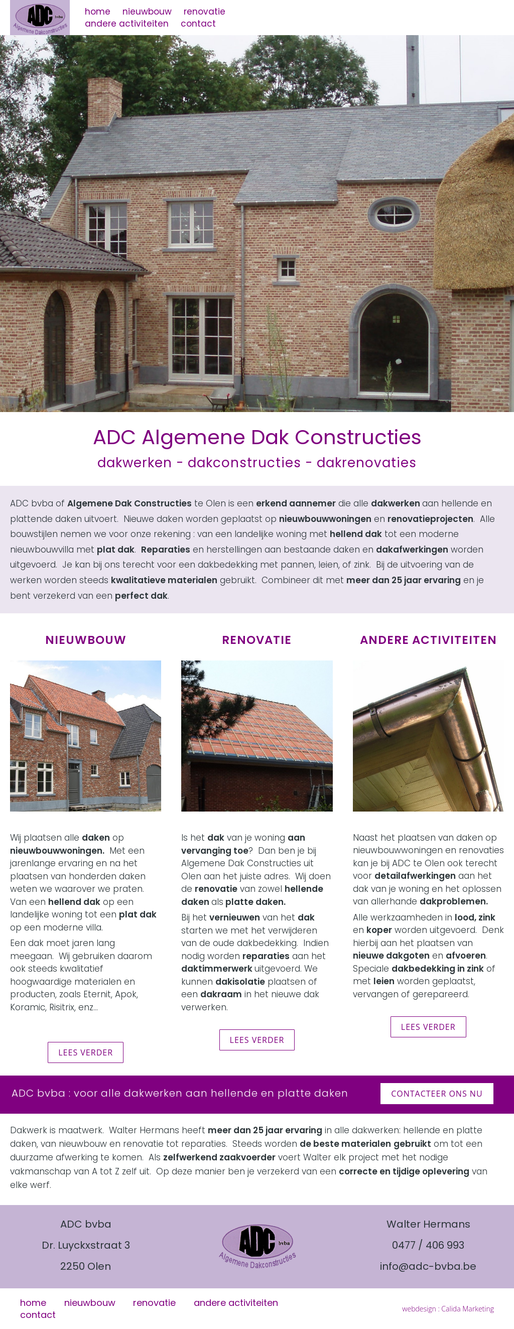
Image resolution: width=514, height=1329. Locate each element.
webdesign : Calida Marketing (448, 1308)
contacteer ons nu (436, 1093)
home (97, 12)
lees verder (85, 1052)
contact (198, 24)
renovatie (204, 12)
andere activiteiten (127, 24)
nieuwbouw (147, 12)
